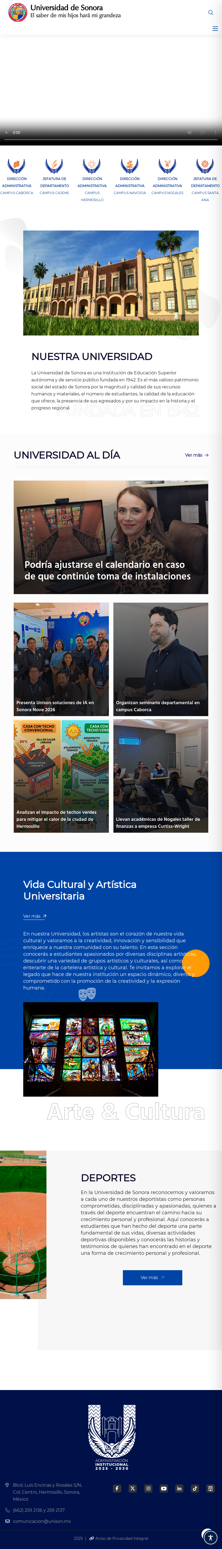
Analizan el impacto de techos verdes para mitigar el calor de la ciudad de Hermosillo (56, 820)
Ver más (196, 455)
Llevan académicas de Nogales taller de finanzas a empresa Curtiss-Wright (158, 823)
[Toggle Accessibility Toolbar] (210, 1537)
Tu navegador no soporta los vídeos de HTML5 (111, 90)
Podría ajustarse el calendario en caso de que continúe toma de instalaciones (108, 571)
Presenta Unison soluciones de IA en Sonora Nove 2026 (55, 706)
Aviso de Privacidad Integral (118, 1538)
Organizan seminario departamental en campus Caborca (158, 706)
